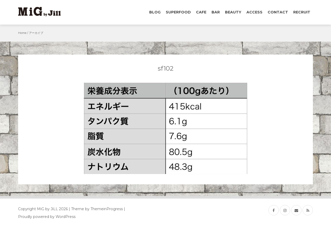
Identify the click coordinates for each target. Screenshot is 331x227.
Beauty (233, 12)
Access (254, 12)
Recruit (301, 12)
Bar (216, 12)
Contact (278, 12)
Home (22, 33)
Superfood (178, 12)
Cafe (201, 12)
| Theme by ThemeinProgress (96, 209)
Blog (155, 12)
